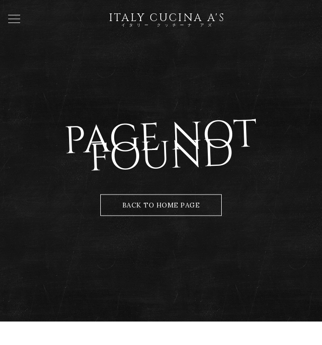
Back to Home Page (161, 205)
